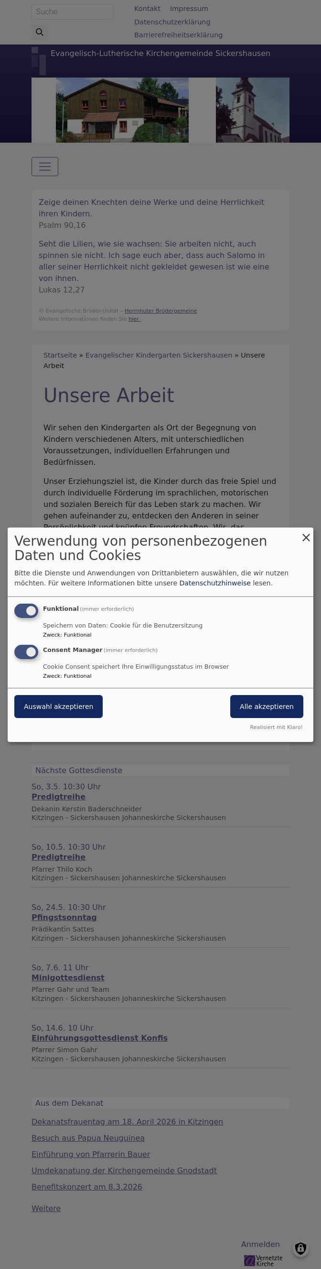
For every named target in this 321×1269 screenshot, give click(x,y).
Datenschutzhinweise (215, 583)
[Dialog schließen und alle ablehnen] (306, 533)
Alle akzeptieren (267, 706)
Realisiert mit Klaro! (276, 727)
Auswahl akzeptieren (58, 706)
